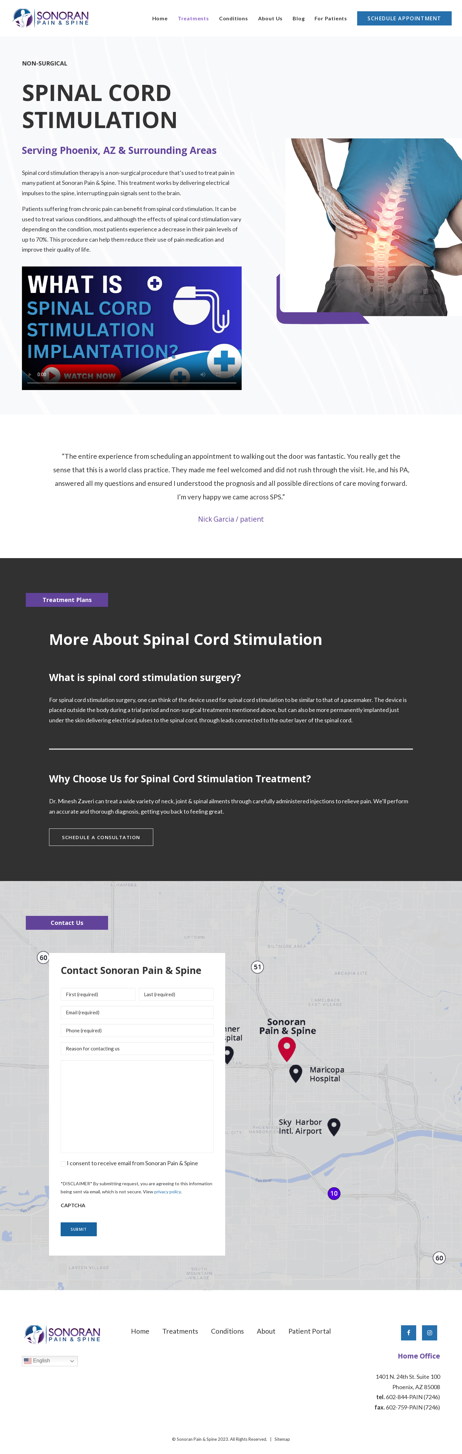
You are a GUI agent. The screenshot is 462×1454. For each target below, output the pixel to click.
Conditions (233, 18)
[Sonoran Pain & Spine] (50, 18)
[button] (408, 1332)
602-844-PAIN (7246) (413, 1396)
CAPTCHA (73, 1204)
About (266, 1330)
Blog (299, 18)
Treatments (193, 18)
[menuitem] (162, 18)
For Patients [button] (331, 18)
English (37, 1360)
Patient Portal (309, 1330)
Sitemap (282, 1438)
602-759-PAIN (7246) (413, 1406)
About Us (270, 18)
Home (160, 18)
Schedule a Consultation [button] (101, 837)
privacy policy (167, 1191)
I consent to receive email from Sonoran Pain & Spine (132, 1162)
